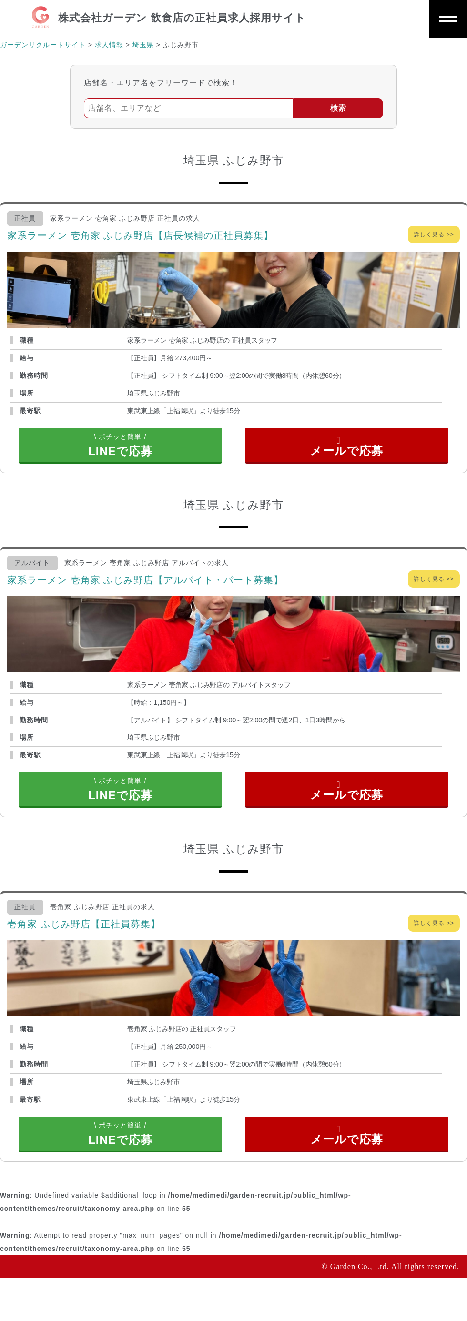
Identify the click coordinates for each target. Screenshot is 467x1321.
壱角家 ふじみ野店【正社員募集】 (84, 952)
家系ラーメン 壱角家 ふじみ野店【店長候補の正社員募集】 (140, 235)
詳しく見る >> (434, 234)
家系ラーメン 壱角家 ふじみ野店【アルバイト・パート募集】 (145, 594)
